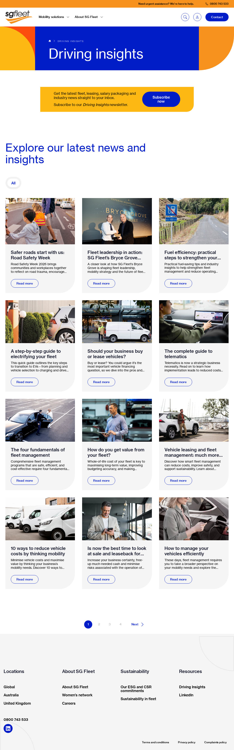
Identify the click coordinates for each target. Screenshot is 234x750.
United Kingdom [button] (16, 703)
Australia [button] (10, 695)
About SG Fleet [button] (89, 17)
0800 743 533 (16, 719)
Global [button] (8, 687)
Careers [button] (67, 703)
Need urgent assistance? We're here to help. (166, 3)
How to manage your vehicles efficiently (186, 551)
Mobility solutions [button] (54, 17)
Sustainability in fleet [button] (137, 699)
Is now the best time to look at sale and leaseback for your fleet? (117, 551)
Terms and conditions (155, 742)
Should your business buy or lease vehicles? (115, 354)
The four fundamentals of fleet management (38, 452)
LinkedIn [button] (184, 695)
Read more (24, 283)
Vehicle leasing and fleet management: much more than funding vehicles (191, 452)
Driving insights (71, 41)
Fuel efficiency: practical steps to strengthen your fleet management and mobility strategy (190, 255)
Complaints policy (215, 742)
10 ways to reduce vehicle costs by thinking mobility (38, 551)
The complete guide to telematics (188, 354)
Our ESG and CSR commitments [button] (134, 689)
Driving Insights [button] (190, 687)
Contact (217, 17)
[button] (197, 17)
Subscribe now (161, 99)
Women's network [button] (75, 695)
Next (138, 624)
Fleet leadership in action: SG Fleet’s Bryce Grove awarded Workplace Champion (115, 255)
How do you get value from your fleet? (116, 452)
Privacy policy (186, 742)
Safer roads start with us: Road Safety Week (37, 255)
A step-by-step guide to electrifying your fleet (36, 354)
